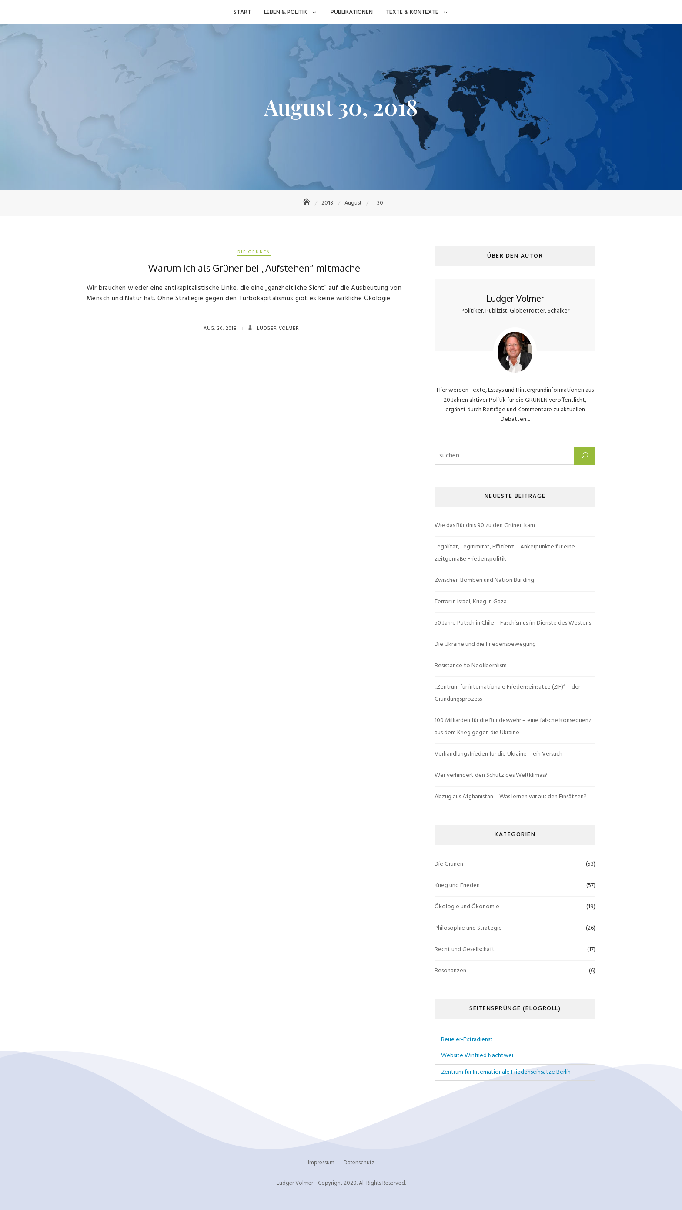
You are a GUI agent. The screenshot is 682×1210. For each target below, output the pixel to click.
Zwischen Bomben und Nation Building (484, 580)
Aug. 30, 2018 (220, 329)
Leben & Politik (285, 12)
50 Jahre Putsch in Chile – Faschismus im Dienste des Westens (513, 623)
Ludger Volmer (277, 329)
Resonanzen (450, 971)
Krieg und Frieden (457, 886)
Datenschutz (359, 1162)
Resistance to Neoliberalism (471, 666)
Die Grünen (254, 252)
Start (242, 12)
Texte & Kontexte (412, 12)
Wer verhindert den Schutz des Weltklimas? (491, 775)
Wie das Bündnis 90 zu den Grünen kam (485, 526)
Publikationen (352, 12)
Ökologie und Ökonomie (467, 907)
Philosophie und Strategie (468, 928)
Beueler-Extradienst (467, 1040)
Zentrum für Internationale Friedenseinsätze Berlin (506, 1072)
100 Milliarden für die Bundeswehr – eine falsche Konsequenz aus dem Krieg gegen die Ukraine (513, 727)
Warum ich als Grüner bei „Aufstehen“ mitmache (254, 268)
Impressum (321, 1162)
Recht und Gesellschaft (465, 949)
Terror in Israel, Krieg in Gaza (471, 602)
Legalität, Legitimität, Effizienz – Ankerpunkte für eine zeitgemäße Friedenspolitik (505, 553)
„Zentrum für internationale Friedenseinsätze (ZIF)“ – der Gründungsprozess (507, 693)
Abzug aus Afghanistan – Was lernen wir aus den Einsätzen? (511, 797)
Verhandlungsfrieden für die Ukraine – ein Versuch (498, 754)
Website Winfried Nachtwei (477, 1056)
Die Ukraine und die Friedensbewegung (485, 644)
